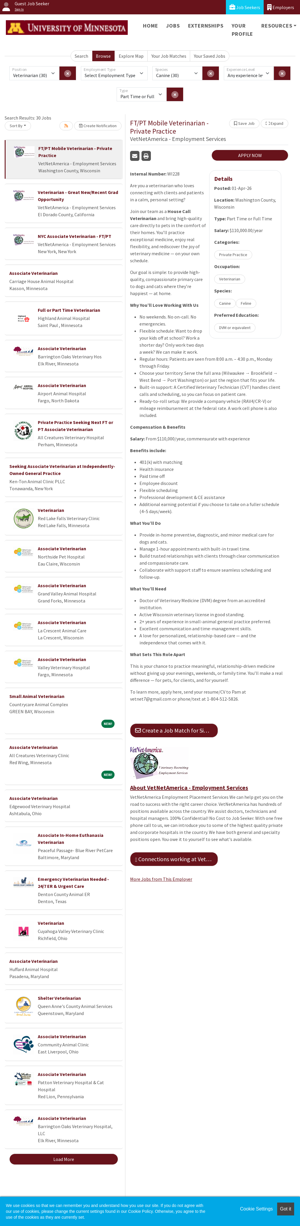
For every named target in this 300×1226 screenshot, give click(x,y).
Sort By (16, 125)
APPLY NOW (250, 155)
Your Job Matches (168, 56)
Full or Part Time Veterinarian (69, 310)
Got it (285, 1208)
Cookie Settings (256, 1208)
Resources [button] (276, 25)
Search (81, 56)
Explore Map (131, 56)
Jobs (173, 25)
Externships (206, 25)
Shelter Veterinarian (59, 998)
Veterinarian (51, 510)
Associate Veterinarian (33, 273)
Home (150, 25)
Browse (103, 56)
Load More (63, 1159)
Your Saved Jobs (209, 56)
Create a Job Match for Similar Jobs (176, 730)
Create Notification (98, 125)
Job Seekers (244, 7)
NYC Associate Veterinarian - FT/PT (74, 236)
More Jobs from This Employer (161, 879)
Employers (280, 7)
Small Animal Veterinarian (36, 696)
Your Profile (242, 29)
